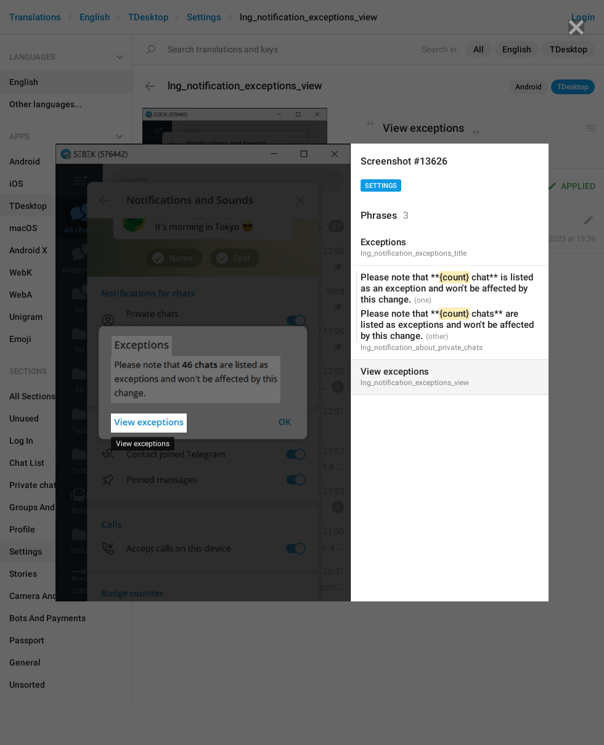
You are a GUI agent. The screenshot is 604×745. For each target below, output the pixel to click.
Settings (381, 186)
